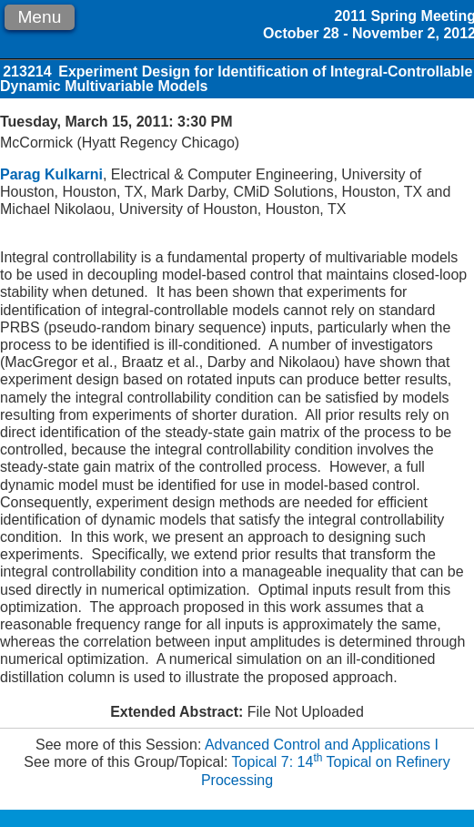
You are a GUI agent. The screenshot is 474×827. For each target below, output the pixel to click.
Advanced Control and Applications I (322, 744)
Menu (39, 16)
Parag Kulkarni (51, 174)
